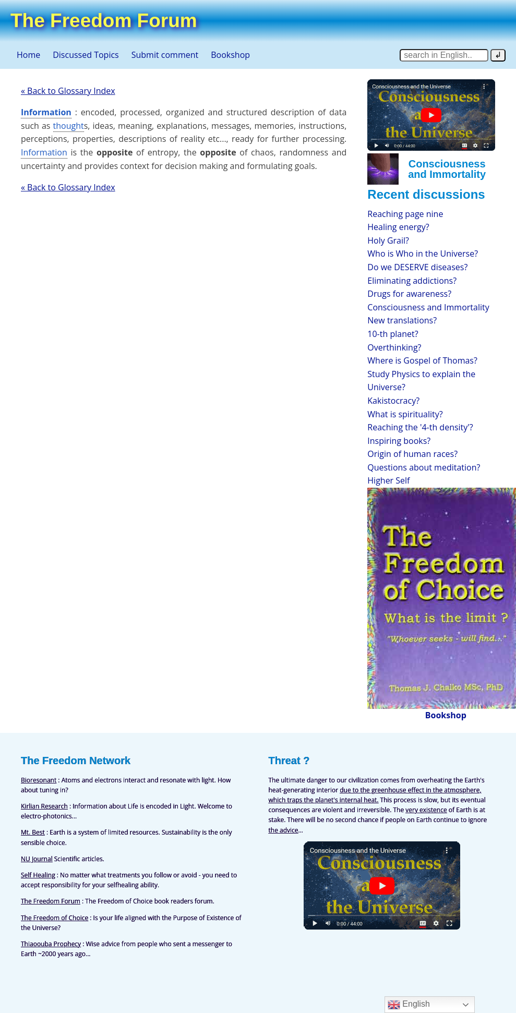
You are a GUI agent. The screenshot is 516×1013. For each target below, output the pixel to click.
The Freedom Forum (50, 901)
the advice (283, 830)
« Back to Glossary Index (68, 91)
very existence (426, 809)
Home (28, 55)
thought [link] (68, 125)
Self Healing (38, 875)
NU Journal (37, 858)
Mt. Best (33, 832)
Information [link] (46, 112)
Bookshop (230, 55)
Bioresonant (38, 780)
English (409, 1004)
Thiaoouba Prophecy (51, 943)
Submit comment (165, 55)
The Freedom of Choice (54, 917)
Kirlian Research (44, 806)
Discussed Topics (85, 55)
